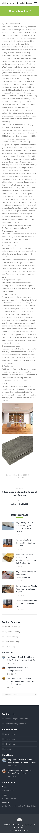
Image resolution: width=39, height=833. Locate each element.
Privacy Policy (9, 744)
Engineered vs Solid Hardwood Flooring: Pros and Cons (25, 543)
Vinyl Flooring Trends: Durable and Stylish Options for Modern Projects (24, 527)
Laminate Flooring (11, 641)
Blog (15, 475)
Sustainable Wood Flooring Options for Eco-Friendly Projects (26, 603)
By (25, 475)
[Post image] (8, 526)
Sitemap (7, 749)
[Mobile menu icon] (35, 3)
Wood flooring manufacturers (16, 719)
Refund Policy (9, 739)
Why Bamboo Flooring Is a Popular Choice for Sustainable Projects (26, 575)
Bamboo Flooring (11, 636)
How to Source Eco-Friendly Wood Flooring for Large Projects (26, 589)
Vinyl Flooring (9, 646)
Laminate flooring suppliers (15, 723)
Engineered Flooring (12, 632)
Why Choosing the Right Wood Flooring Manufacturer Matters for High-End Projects (26, 558)
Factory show (9, 734)
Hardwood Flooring (12, 627)
